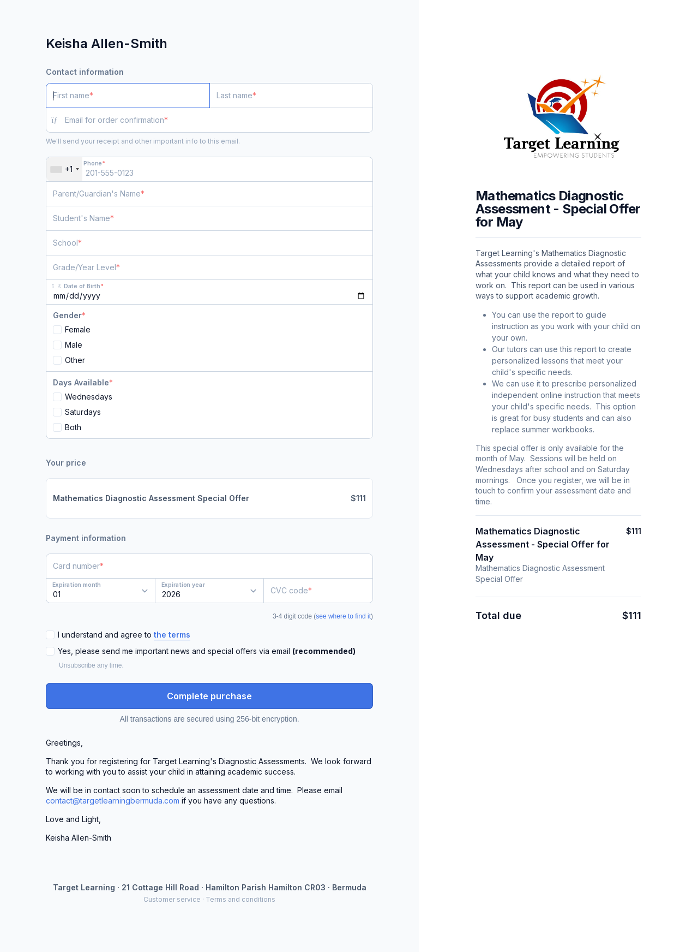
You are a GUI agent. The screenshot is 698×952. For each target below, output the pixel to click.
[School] (209, 243)
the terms (172, 634)
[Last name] (291, 96)
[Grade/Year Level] (209, 267)
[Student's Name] (209, 218)
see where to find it (343, 616)
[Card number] (209, 566)
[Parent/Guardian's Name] (209, 194)
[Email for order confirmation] (219, 120)
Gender (67, 315)
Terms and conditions (240, 899)
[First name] (127, 96)
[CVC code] (318, 591)
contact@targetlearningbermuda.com (112, 800)
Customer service (172, 899)
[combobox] (64, 169)
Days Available (81, 382)
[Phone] (209, 169)
